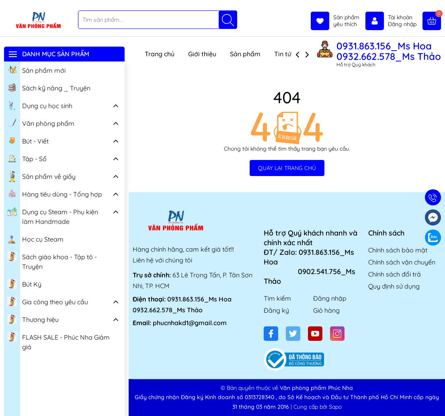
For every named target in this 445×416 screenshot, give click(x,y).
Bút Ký (24, 283)
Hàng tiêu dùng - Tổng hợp (54, 193)
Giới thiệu (202, 54)
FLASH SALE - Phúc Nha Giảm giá (58, 341)
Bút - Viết (28, 140)
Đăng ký (276, 310)
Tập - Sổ (27, 158)
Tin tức (284, 54)
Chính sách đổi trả (394, 274)
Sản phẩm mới (36, 69)
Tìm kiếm (277, 298)
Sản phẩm (245, 54)
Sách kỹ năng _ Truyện (48, 87)
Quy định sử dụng (394, 286)
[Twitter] (293, 333)
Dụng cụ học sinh (39, 105)
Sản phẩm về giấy (41, 176)
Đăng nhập (330, 298)
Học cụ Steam (35, 238)
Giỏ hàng (326, 310)
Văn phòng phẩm (40, 122)
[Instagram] (337, 333)
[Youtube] (315, 333)
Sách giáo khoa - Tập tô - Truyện (52, 261)
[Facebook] (271, 333)
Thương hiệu (33, 319)
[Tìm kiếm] (228, 19)
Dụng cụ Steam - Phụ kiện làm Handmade (52, 215)
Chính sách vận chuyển (401, 262)
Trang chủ (159, 54)
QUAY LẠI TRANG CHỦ (287, 168)
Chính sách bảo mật (397, 250)
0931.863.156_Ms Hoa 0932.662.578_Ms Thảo (388, 51)
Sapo (335, 406)
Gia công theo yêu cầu (47, 301)
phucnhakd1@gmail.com (190, 323)
